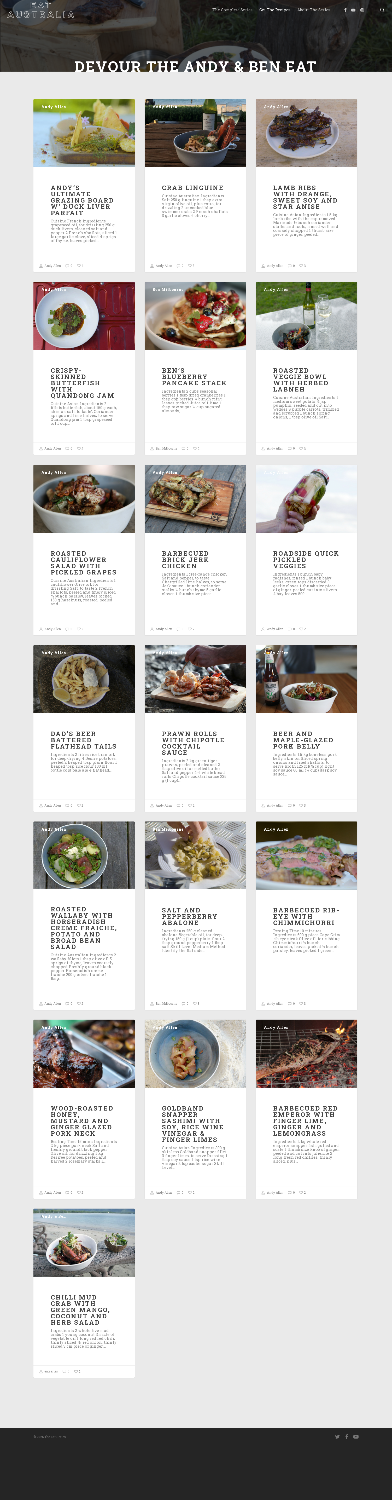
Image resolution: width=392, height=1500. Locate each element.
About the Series (313, 9)
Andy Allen (53, 165)
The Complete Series (232, 9)
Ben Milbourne (168, 348)
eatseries (48, 1430)
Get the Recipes (274, 9)
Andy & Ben (53, 1275)
